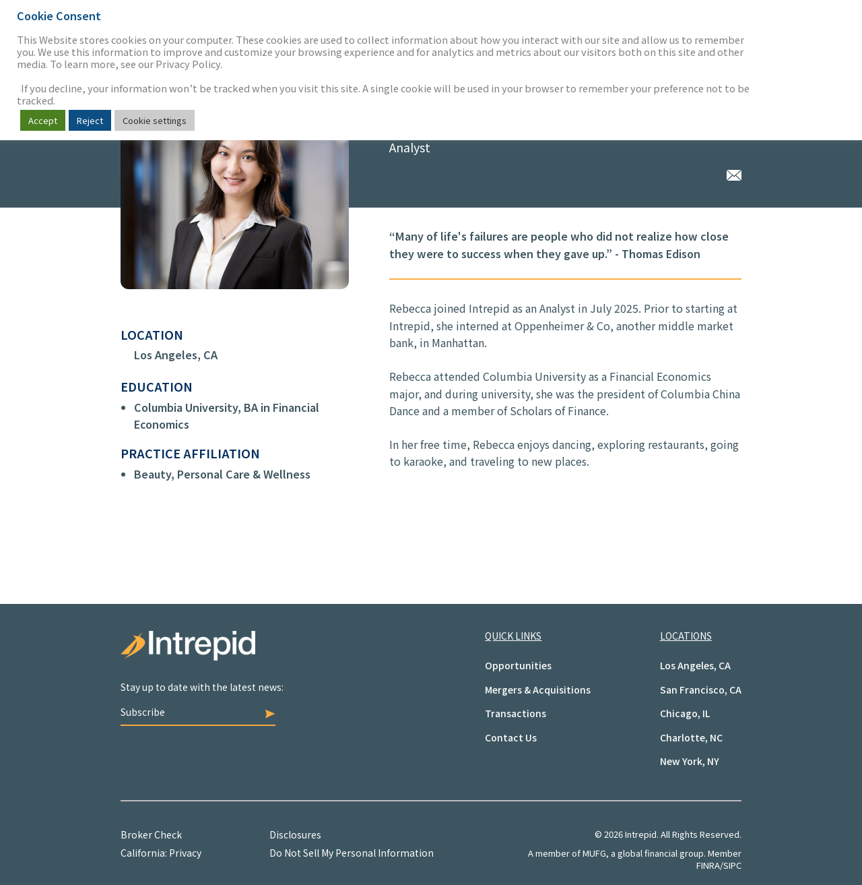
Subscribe (198, 712)
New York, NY (689, 761)
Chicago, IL (685, 713)
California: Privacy (161, 852)
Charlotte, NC (691, 737)
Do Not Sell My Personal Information (351, 852)
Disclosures (295, 834)
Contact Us (511, 737)
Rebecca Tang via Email (734, 173)
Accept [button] (42, 120)
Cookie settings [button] (155, 120)
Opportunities (518, 665)
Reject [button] (90, 120)
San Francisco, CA (700, 689)
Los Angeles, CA (176, 354)
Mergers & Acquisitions (538, 689)
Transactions (515, 713)
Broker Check (151, 834)
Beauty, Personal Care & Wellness (222, 474)
